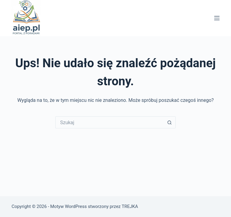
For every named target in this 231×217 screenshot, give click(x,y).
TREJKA (130, 206)
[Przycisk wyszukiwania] (170, 122)
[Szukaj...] (109, 122)
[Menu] (217, 18)
